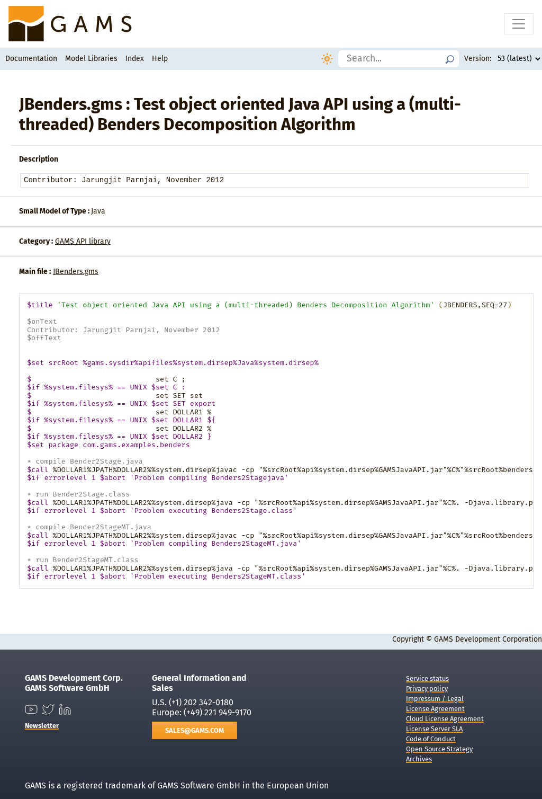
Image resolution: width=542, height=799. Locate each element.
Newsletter (42, 726)
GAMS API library (83, 241)
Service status (427, 678)
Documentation (31, 58)
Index (134, 58)
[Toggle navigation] (519, 23)
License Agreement (435, 709)
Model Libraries (91, 58)
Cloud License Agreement (445, 719)
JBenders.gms (75, 271)
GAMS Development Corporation (488, 639)
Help (160, 58)
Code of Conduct (431, 739)
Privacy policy (427, 689)
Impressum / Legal (435, 699)
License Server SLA (434, 729)
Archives (419, 759)
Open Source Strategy (439, 749)
